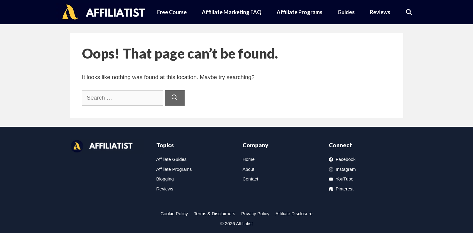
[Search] (175, 98)
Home (249, 159)
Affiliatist (244, 223)
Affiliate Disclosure (294, 213)
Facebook (346, 159)
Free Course (172, 12)
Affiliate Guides (171, 159)
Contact (250, 178)
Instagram (346, 169)
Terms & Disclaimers (214, 213)
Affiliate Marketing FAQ (232, 12)
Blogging (165, 178)
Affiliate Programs (299, 12)
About (248, 169)
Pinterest (345, 188)
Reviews (380, 12)
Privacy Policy (255, 213)
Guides (346, 12)
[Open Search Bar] (409, 12)
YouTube (345, 178)
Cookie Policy (174, 213)
